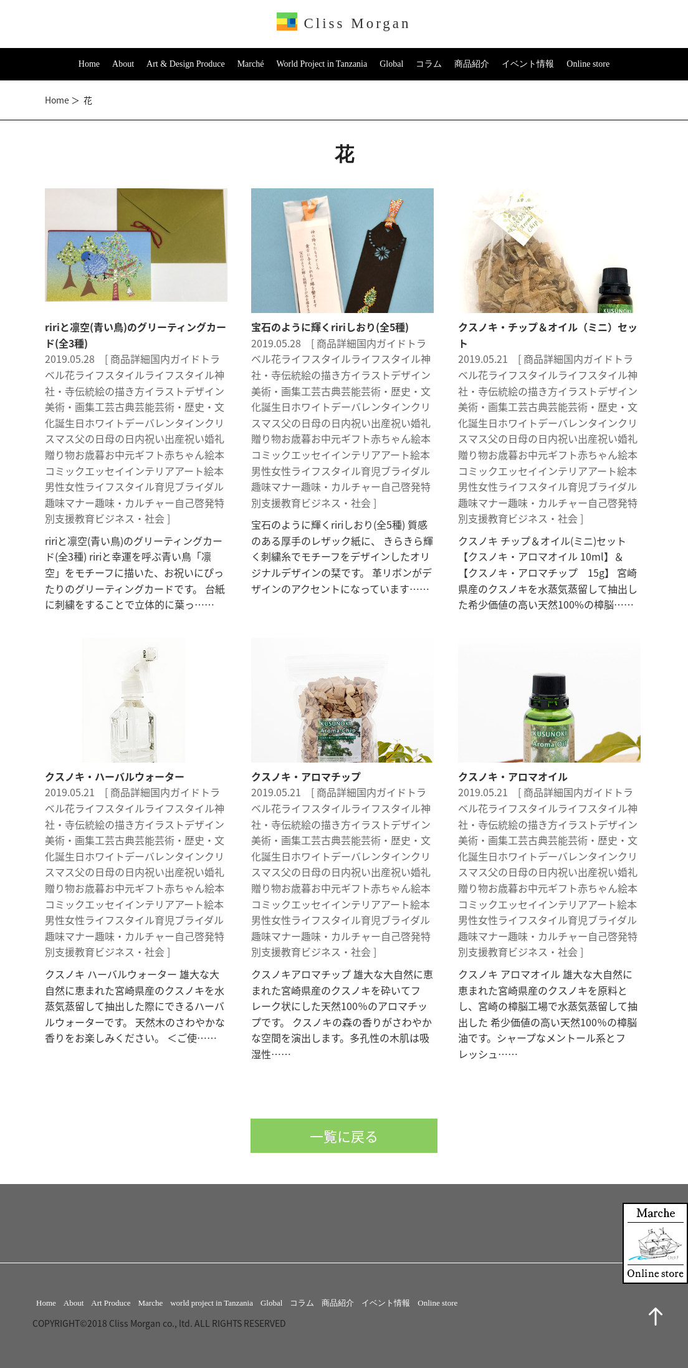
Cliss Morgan (344, 23)
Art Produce (110, 1303)
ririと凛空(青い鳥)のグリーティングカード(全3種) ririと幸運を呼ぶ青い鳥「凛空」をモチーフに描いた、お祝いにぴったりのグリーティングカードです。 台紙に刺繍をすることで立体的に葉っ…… (135, 572)
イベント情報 (528, 64)
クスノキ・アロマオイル (513, 776)
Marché (250, 64)
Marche (150, 1303)
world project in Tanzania (211, 1303)
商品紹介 (471, 64)
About (123, 64)
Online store (587, 64)
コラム (429, 64)
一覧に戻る (344, 1135)
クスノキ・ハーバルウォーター (114, 776)
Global (391, 64)
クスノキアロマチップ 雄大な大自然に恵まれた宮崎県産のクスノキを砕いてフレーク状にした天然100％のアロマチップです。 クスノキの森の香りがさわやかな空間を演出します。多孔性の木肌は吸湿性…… (342, 1013)
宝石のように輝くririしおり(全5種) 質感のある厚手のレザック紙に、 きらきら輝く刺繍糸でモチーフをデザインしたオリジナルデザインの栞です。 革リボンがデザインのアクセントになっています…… (342, 556)
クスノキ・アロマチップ (306, 776)
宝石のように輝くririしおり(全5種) (330, 326)
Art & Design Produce (185, 64)
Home (89, 64)
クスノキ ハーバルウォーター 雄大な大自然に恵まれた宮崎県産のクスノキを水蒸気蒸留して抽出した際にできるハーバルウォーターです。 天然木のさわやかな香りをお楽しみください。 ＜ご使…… (135, 1005)
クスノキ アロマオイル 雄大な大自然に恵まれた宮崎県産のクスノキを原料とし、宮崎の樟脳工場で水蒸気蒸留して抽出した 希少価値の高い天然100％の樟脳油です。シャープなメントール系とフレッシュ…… (548, 1013)
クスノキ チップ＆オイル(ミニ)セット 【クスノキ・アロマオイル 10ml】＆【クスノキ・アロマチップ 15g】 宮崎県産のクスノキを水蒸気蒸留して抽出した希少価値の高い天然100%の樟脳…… (548, 572)
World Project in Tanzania (321, 64)
